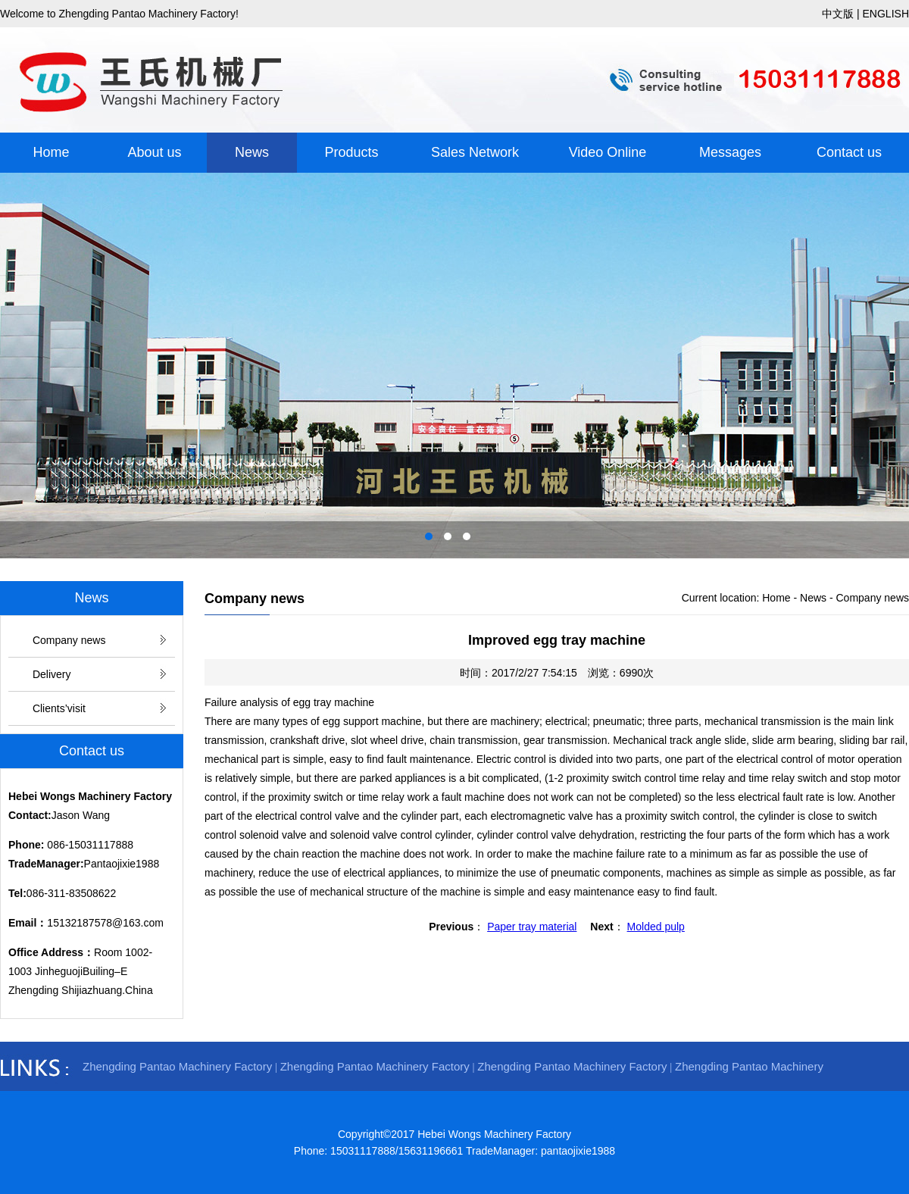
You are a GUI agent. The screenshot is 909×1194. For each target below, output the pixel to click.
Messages (730, 152)
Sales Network (475, 152)
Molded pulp (656, 927)
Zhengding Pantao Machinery (749, 1066)
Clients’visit (59, 708)
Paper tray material (531, 927)
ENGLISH (886, 14)
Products (351, 152)
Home (51, 152)
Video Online (608, 152)
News (252, 152)
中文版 (838, 14)
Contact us (849, 152)
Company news (69, 640)
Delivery (52, 674)
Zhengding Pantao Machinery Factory (177, 1066)
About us (154, 152)
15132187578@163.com (105, 923)
